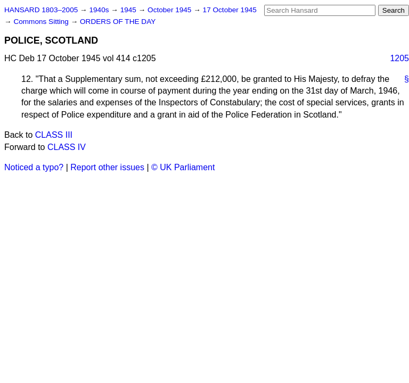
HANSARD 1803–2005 (41, 10)
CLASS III (53, 134)
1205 (399, 58)
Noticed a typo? (33, 167)
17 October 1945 (230, 10)
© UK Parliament (183, 167)
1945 (129, 10)
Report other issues (107, 167)
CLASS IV (66, 147)
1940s (100, 10)
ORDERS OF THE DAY (118, 22)
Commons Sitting (41, 22)
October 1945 (170, 10)
